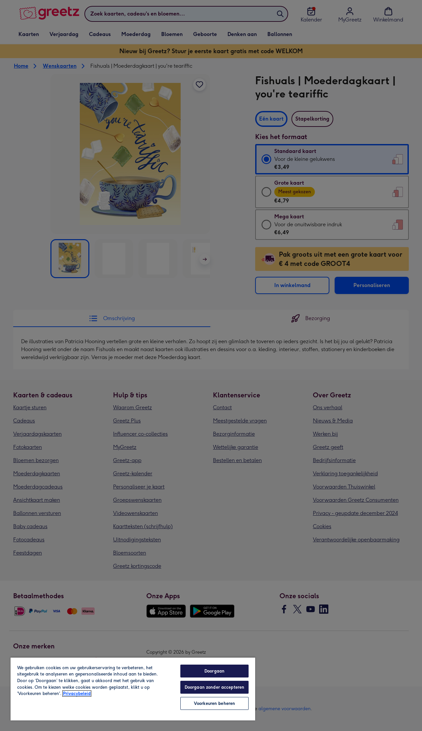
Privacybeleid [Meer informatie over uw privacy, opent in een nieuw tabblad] (77, 693)
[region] (133, 688)
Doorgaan (214, 671)
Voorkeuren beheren (214, 703)
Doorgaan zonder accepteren (214, 687)
